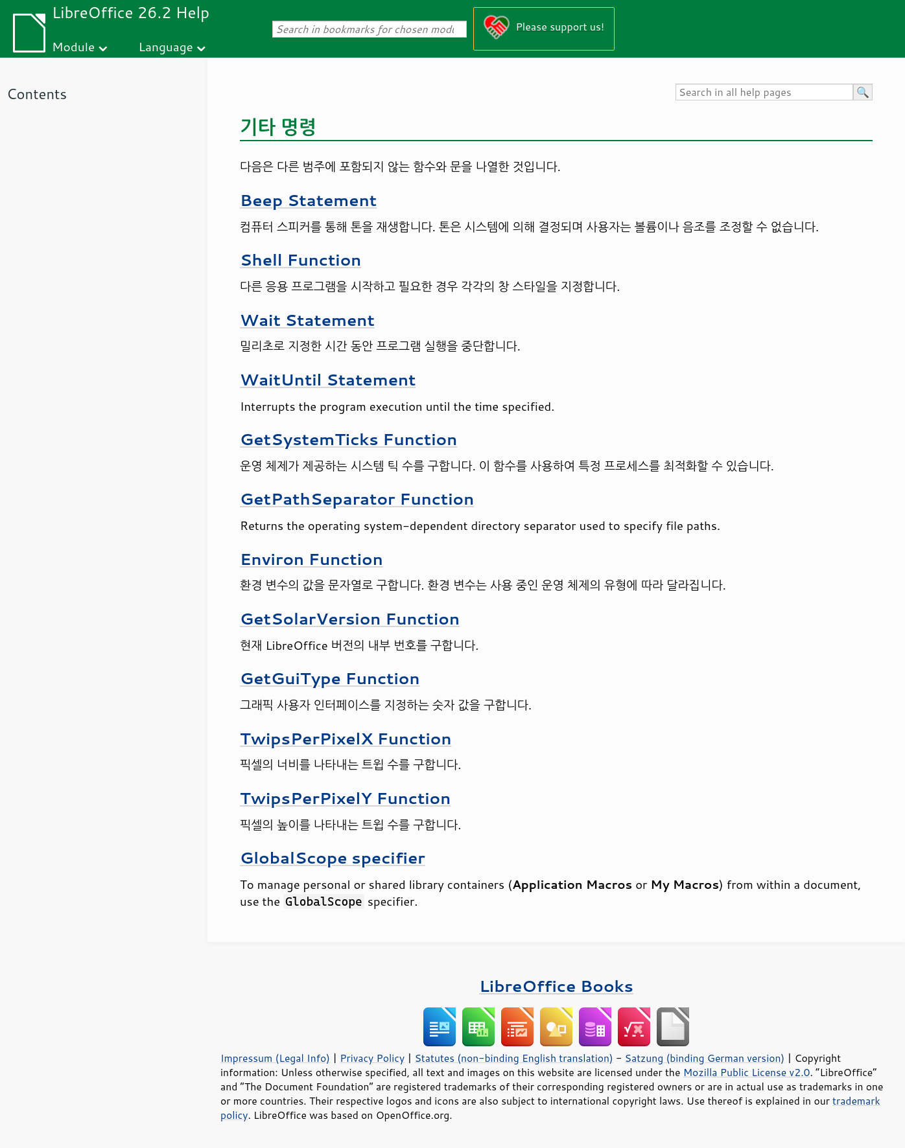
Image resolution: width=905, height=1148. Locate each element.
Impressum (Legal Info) (275, 1058)
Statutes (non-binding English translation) (513, 1058)
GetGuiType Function (329, 678)
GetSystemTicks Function (348, 439)
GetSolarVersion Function (350, 618)
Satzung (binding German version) (705, 1058)
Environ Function (311, 558)
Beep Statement (308, 200)
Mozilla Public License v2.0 (746, 1072)
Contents (36, 94)
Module (73, 46)
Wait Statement (307, 319)
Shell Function (300, 259)
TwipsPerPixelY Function (345, 797)
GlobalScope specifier (332, 857)
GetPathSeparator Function (357, 498)
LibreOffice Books (556, 985)
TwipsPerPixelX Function (346, 738)
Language (166, 46)
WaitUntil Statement (328, 379)
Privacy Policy (372, 1058)
